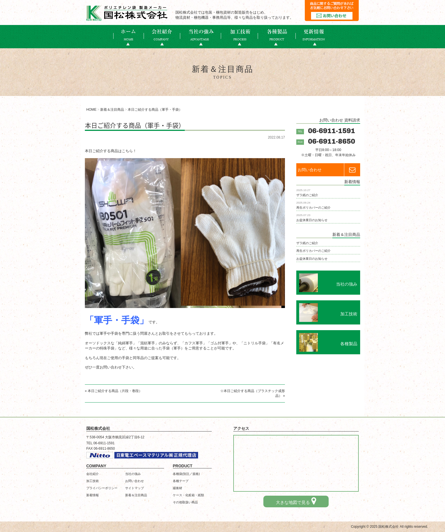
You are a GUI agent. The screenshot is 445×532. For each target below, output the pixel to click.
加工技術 (239, 36)
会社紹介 (92, 474)
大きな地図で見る (296, 501)
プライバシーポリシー (101, 488)
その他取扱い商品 (185, 502)
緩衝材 (177, 488)
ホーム (128, 36)
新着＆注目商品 (136, 495)
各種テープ (180, 481)
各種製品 (277, 36)
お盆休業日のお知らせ (312, 220)
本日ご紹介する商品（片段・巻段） (115, 391)
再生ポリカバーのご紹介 (313, 207)
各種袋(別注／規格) (186, 474)
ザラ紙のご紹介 (307, 195)
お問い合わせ (329, 169)
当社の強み (200, 36)
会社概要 (162, 36)
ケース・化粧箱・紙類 (188, 495)
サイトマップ (134, 488)
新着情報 (314, 36)
